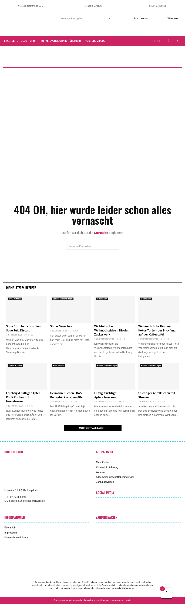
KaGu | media (125, 600)
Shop (33, 41)
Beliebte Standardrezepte (63, 299)
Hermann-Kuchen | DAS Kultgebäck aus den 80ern (67, 395)
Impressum (10, 532)
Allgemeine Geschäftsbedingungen (115, 477)
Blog (24, 41)
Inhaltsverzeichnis (54, 41)
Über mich (75, 41)
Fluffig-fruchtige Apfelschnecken (105, 395)
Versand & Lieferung (107, 467)
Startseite (11, 41)
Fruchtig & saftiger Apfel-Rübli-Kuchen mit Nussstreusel (23, 397)
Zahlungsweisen (105, 482)
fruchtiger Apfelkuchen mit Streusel (156, 395)
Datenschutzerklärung (16, 537)
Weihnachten (102, 299)
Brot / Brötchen (15, 299)
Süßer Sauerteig (61, 326)
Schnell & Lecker (15, 366)
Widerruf (101, 472)
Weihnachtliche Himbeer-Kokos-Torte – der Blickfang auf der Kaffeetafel (157, 330)
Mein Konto (137, 18)
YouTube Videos (95, 41)
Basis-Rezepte (58, 366)
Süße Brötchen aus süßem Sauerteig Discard (24, 328)
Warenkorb (169, 18)
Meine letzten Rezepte (21, 287)
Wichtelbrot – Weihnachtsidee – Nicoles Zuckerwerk (111, 330)
